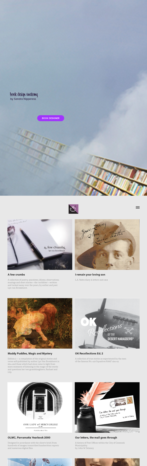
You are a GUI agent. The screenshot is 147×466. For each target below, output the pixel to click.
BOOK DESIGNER (50, 118)
